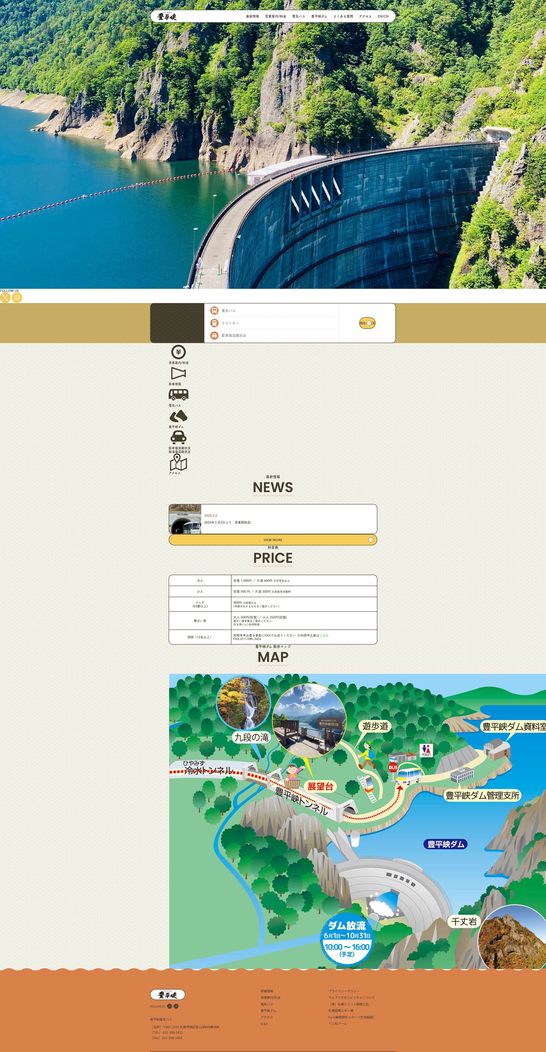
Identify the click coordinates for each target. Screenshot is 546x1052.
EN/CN (383, 16)
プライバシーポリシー (344, 991)
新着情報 (267, 991)
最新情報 (252, 16)
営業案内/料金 (275, 16)
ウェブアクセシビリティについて (351, 997)
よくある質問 (343, 16)
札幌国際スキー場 (340, 1010)
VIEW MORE (273, 540)
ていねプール (337, 1023)
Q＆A (264, 1023)
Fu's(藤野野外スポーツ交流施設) (351, 1017)
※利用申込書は (313, 635)
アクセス (365, 16)
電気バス (298, 16)
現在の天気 (367, 323)
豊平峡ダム (319, 16)
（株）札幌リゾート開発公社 (348, 1004)
